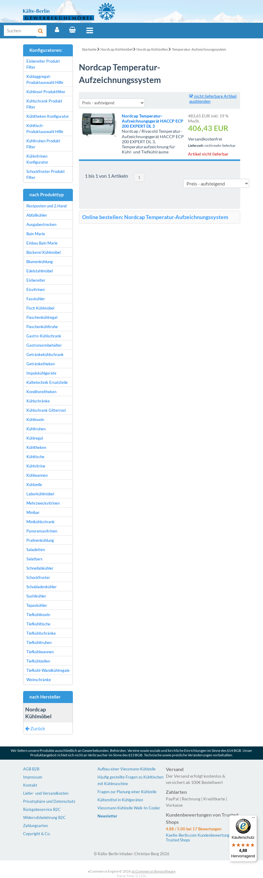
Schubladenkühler (41, 586)
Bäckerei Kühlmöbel (43, 252)
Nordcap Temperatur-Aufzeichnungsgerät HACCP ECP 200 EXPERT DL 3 (152, 121)
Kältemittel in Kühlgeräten (120, 799)
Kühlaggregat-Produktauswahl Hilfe (44, 79)
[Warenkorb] (72, 30)
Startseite (89, 49)
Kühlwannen (37, 475)
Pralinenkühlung (40, 540)
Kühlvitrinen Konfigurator (37, 159)
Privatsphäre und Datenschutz (49, 801)
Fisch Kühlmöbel (40, 308)
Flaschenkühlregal (41, 317)
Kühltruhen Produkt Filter (43, 143)
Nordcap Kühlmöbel (116, 49)
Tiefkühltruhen (39, 642)
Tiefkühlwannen (40, 651)
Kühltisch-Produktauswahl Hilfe (44, 128)
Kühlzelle (34, 484)
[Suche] (20, 30)
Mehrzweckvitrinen (43, 503)
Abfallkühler (36, 215)
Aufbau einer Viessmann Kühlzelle (126, 769)
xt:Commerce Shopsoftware (153, 871)
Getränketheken (40, 363)
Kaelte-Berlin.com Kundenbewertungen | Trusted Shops (201, 837)
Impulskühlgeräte (41, 373)
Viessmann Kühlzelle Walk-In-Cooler (128, 807)
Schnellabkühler (39, 568)
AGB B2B (31, 769)
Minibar (33, 512)
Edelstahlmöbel (39, 270)
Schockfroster (38, 577)
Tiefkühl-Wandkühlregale (48, 670)
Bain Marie (35, 233)
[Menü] (253, 819)
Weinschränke (38, 679)
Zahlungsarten (35, 825)
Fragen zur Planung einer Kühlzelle (127, 791)
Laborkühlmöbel (40, 493)
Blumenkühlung (39, 261)
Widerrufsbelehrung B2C (44, 817)
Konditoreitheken (41, 391)
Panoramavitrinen (41, 531)
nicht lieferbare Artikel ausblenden (213, 98)
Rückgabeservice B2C (42, 809)
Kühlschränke (38, 401)
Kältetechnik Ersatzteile (47, 382)
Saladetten (35, 549)
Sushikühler (36, 596)
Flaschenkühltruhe (42, 326)
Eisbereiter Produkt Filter (43, 64)
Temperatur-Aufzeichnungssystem (199, 49)
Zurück (35, 728)
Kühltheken (36, 447)
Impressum (32, 777)
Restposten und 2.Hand (46, 205)
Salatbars (34, 558)
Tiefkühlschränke (41, 633)
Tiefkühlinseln (38, 614)
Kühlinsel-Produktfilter (45, 91)
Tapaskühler (36, 605)
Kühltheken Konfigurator (47, 116)
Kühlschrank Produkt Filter (44, 104)
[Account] (57, 30)
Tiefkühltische (38, 623)
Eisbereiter (35, 280)
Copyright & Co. (36, 833)
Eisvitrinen (35, 289)
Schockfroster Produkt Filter (45, 174)
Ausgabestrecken (41, 224)
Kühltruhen (36, 428)
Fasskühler (35, 298)
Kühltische (35, 456)
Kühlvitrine (35, 466)
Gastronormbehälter (44, 345)
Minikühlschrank (40, 521)
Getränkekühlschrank (45, 354)
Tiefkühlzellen (38, 661)
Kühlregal (34, 438)
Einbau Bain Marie (42, 243)
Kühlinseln (35, 419)
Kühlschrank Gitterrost (46, 410)
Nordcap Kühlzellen (152, 49)
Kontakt (30, 785)
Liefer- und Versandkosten (45, 793)
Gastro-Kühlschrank (43, 336)
